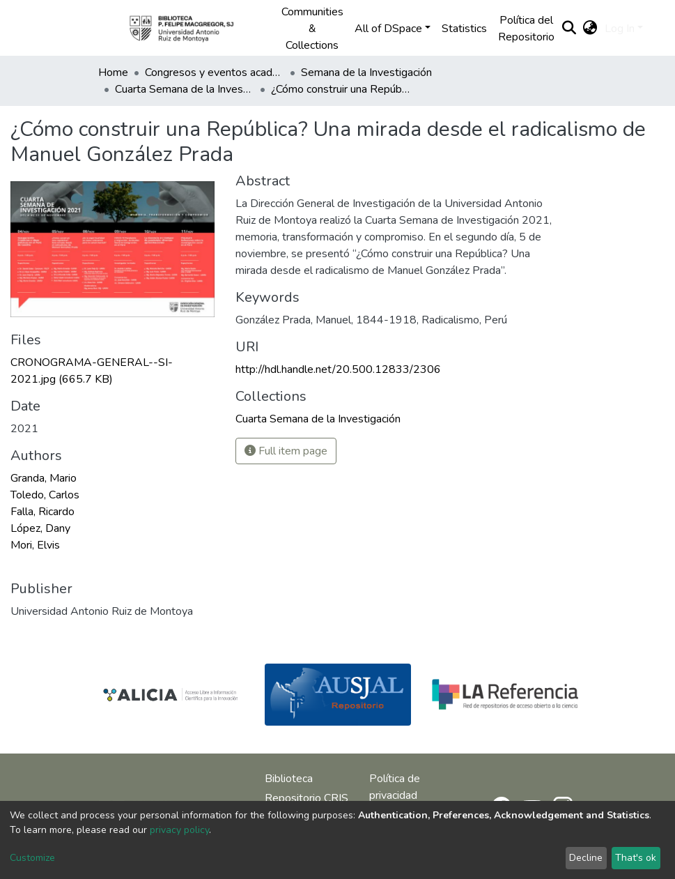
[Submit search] (569, 29)
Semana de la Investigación (366, 72)
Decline (586, 857)
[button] (590, 28)
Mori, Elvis (35, 545)
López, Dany (40, 528)
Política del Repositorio (526, 29)
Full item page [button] (286, 451)
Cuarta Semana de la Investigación (184, 89)
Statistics (464, 28)
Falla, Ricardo (42, 511)
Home (113, 72)
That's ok (635, 857)
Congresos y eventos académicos (214, 72)
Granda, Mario (43, 478)
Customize (32, 857)
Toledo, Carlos (44, 495)
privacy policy (179, 829)
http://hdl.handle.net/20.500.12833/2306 (338, 369)
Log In (620, 28)
